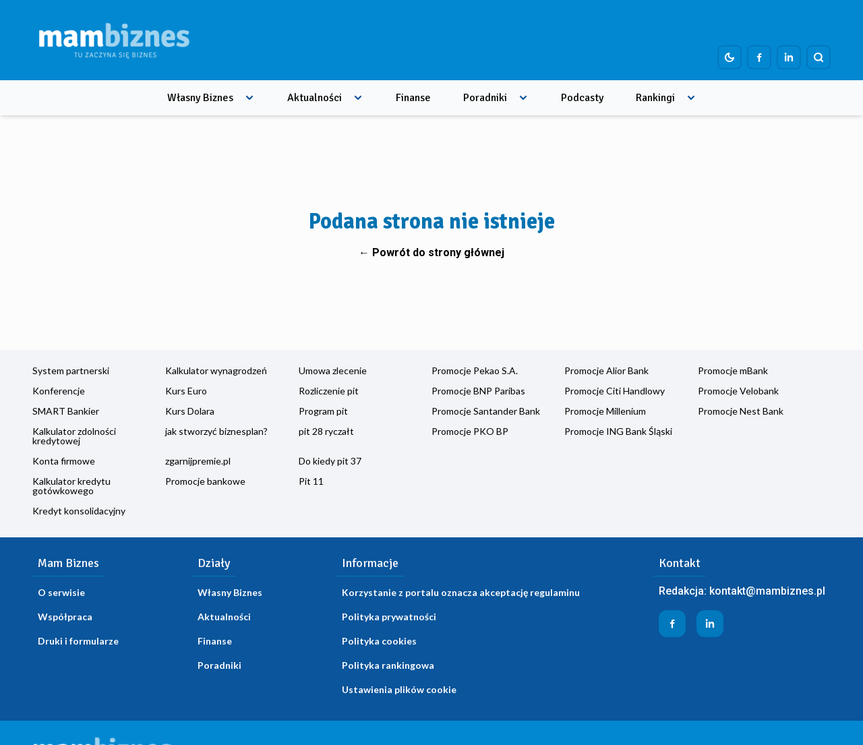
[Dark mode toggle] (729, 57)
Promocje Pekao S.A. (475, 370)
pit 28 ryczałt (326, 431)
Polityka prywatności (389, 616)
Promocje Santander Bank (486, 411)
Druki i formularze (78, 641)
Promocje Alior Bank (606, 370)
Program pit (323, 411)
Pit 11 (311, 481)
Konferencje (58, 390)
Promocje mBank (733, 370)
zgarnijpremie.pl (198, 461)
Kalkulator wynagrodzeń (216, 370)
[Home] (114, 40)
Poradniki (485, 98)
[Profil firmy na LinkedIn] (789, 57)
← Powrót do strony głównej (431, 252)
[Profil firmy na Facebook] (759, 57)
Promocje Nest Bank (740, 411)
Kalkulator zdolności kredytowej (74, 435)
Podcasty (582, 98)
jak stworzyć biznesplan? (216, 431)
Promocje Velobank (738, 390)
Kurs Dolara (189, 411)
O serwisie (61, 592)
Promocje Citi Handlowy (614, 390)
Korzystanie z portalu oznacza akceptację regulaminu (461, 592)
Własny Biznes (200, 98)
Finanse (413, 98)
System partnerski (70, 370)
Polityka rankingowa (388, 665)
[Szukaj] (818, 57)
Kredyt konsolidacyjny (78, 510)
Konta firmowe (63, 461)
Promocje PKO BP (470, 431)
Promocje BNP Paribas (478, 390)
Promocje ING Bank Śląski (618, 431)
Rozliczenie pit (329, 390)
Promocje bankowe (205, 481)
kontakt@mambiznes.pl (767, 591)
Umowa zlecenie (333, 370)
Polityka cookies (379, 641)
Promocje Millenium (605, 411)
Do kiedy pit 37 (330, 461)
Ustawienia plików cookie (399, 689)
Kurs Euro (186, 390)
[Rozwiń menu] (249, 97)
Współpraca (65, 616)
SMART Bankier (65, 411)
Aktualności (314, 98)
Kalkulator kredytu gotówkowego (71, 485)
